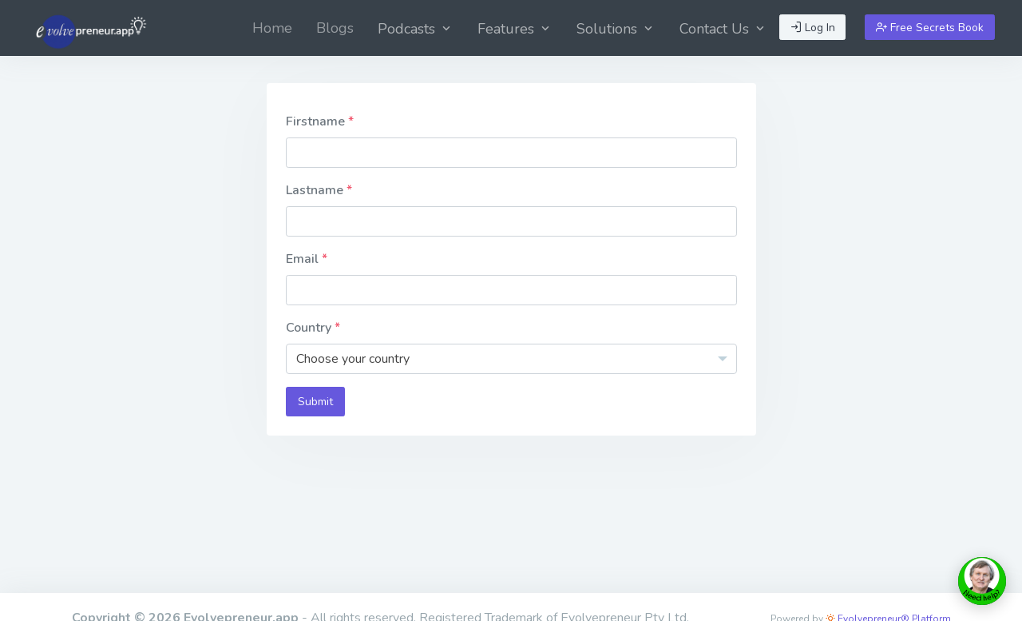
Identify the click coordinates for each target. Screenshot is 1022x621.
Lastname (316, 190)
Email (304, 259)
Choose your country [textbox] (353, 359)
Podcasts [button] (416, 28)
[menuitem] (272, 28)
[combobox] (511, 359)
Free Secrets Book (930, 27)
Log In (812, 27)
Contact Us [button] (723, 28)
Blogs (335, 28)
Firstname (317, 121)
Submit (315, 401)
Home (272, 28)
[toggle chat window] (982, 581)
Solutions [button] (616, 28)
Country (310, 327)
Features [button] (515, 28)
